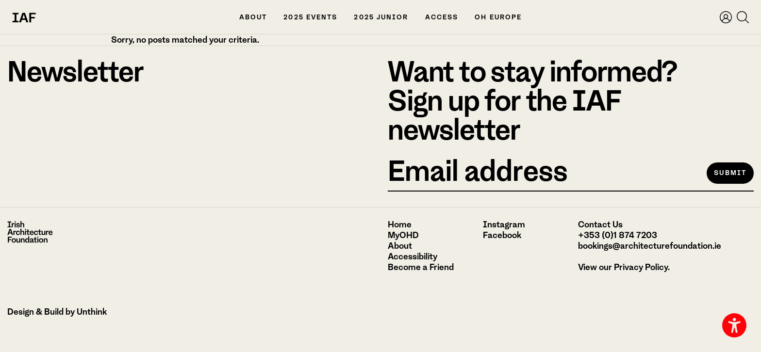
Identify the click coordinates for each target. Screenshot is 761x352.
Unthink (92, 312)
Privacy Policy (641, 267)
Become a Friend (421, 267)
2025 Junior (381, 17)
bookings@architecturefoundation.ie (649, 246)
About (253, 17)
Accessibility (412, 256)
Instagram (504, 224)
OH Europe (498, 17)
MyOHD (403, 235)
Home (400, 224)
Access (442, 17)
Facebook (502, 235)
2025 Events (310, 17)
